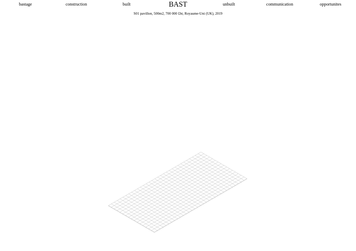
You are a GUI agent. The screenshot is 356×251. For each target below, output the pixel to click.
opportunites (330, 4)
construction (76, 4)
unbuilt (229, 4)
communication (279, 4)
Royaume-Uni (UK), (200, 13)
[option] (178, 130)
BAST (178, 4)
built (127, 4)
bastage (25, 4)
